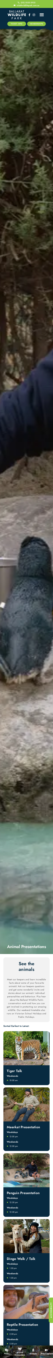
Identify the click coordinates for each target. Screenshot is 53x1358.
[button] (41, 14)
